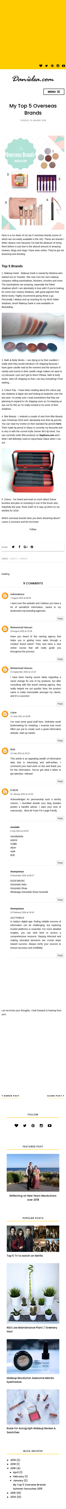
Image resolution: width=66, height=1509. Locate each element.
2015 (13, 1493)
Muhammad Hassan (21, 627)
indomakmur (17, 594)
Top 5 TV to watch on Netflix (25, 1255)
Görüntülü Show (18, 888)
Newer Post (12, 1095)
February (18, 1476)
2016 (13, 1468)
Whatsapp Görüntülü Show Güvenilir (29, 892)
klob (12, 749)
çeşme (13, 840)
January (18, 1480)
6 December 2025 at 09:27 (22, 875)
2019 (13, 1460)
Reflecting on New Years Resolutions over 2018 (33, 1198)
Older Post (54, 1095)
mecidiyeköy (16, 836)
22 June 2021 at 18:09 (20, 716)
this (29, 684)
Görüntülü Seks (18, 884)
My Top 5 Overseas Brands (29, 1484)
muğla (13, 843)
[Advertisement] (31, 31)
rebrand (29, 773)
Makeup (23, 558)
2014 (13, 1497)
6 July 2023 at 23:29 (19, 831)
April (16, 1472)
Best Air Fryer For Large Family (40, 810)
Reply (60, 619)
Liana (13, 712)
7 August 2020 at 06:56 (20, 598)
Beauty (14, 558)
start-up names (27, 733)
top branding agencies (33, 610)
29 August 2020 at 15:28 (21, 631)
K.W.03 (14, 790)
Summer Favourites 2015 (27, 1488)
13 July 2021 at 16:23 (20, 753)
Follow (33, 529)
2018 (13, 1464)
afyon (13, 847)
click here (38, 932)
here (58, 423)
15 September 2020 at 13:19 (23, 672)
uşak (12, 851)
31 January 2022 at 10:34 (21, 794)
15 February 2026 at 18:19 (22, 912)
